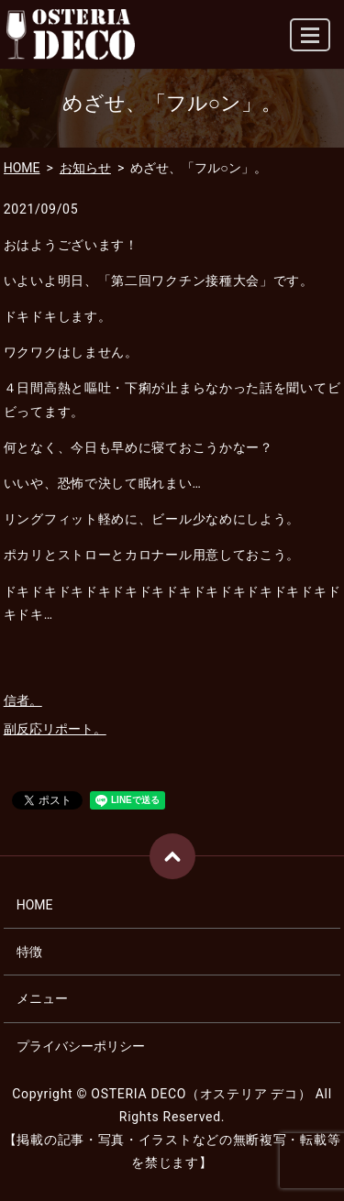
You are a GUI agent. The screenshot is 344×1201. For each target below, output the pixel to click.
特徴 (29, 951)
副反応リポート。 (55, 729)
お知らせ (85, 167)
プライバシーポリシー (81, 1046)
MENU (311, 42)
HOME (22, 167)
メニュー (42, 998)
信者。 (23, 700)
